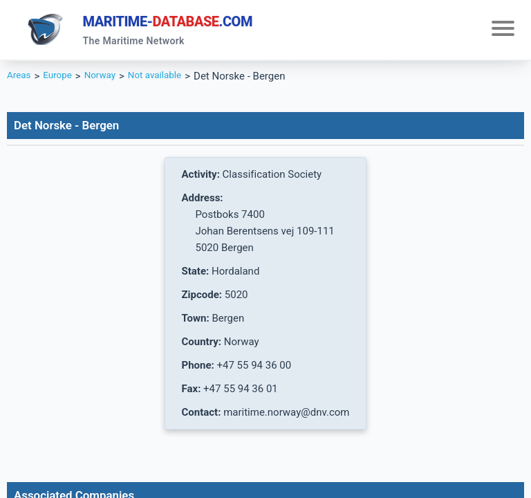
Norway (108, 80)
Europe (62, 80)
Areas (20, 80)
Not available (168, 80)
